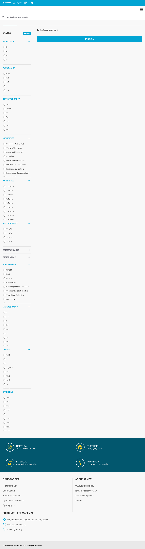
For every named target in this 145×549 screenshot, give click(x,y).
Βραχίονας (8, 392)
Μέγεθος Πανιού (10, 223)
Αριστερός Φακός (11, 250)
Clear (28, 34)
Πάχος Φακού (9, 68)
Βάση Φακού (8, 41)
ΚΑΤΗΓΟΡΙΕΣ (8, 138)
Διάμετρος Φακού (11, 99)
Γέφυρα (6, 349)
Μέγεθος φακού (10, 307)
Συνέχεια (89, 39)
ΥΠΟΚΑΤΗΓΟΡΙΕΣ (10, 264)
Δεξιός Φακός (9, 257)
